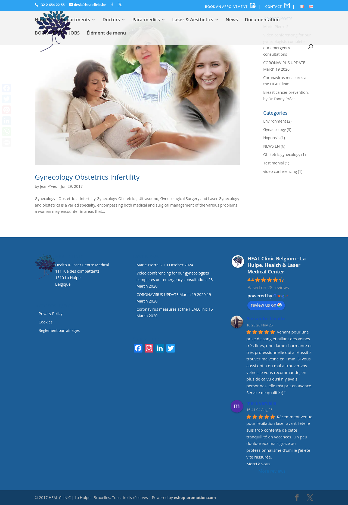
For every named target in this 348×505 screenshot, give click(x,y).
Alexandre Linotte (265, 319)
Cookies (46, 322)
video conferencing (280, 171)
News (232, 20)
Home (41, 20)
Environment (274, 121)
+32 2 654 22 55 (52, 4)
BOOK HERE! (48, 33)
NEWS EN (271, 146)
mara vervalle (261, 403)
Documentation (262, 20)
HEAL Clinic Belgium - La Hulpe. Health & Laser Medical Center (276, 265)
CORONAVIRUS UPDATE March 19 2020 (171, 294)
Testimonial (273, 163)
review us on (266, 305)
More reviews (271, 471)
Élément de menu (106, 33)
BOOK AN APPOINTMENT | (232, 6)
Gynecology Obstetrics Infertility (87, 177)
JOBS (74, 33)
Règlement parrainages (59, 330)
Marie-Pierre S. (149, 264)
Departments (75, 20)
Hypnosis (271, 137)
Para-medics (146, 20)
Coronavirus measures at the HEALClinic (171, 309)
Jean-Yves (48, 186)
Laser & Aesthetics (192, 20)
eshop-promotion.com (195, 497)
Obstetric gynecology (281, 154)
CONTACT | (280, 6)
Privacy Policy (50, 313)
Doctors (111, 20)
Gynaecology (274, 129)
